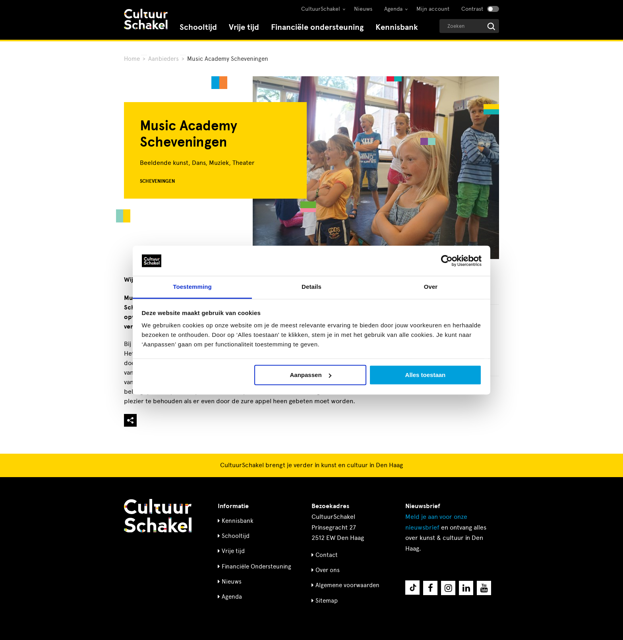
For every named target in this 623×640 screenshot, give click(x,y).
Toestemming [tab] (192, 287)
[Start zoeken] (491, 26)
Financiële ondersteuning (317, 27)
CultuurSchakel (320, 9)
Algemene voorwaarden (347, 585)
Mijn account (432, 9)
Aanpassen (310, 374)
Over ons (327, 570)
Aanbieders (163, 58)
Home (132, 58)
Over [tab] (431, 287)
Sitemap (326, 600)
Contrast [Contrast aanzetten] (472, 9)
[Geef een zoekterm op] (469, 26)
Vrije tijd (244, 27)
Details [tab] (311, 287)
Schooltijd (198, 27)
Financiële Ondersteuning (256, 566)
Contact (326, 555)
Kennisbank (396, 27)
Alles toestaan (425, 374)
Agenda (393, 9)
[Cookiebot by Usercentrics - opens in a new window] (447, 261)
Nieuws (363, 9)
